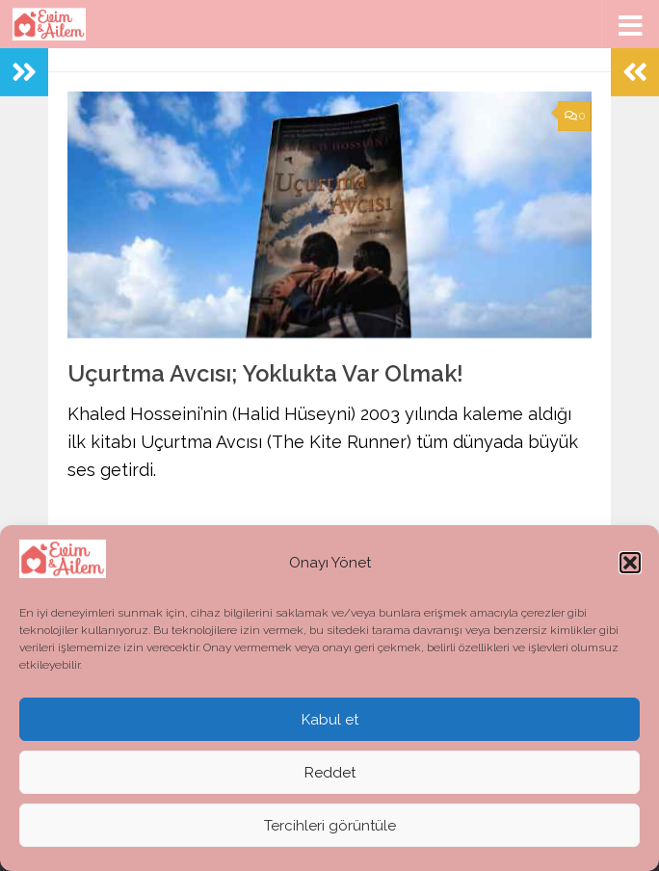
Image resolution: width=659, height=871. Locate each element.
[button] (630, 562)
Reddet (330, 772)
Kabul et (330, 719)
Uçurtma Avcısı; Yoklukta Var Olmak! (265, 373)
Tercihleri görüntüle (330, 825)
